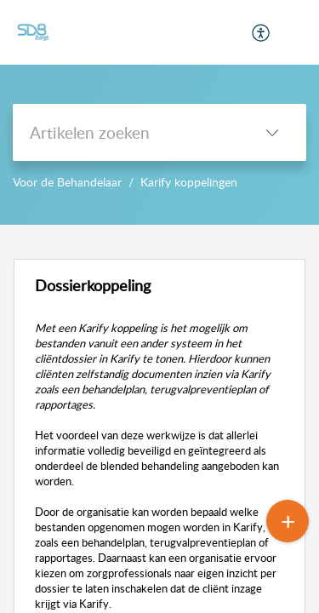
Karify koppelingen (188, 182)
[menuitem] (261, 32)
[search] (125, 132)
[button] (261, 32)
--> (159, 112)
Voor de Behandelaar (67, 182)
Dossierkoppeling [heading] (93, 286)
